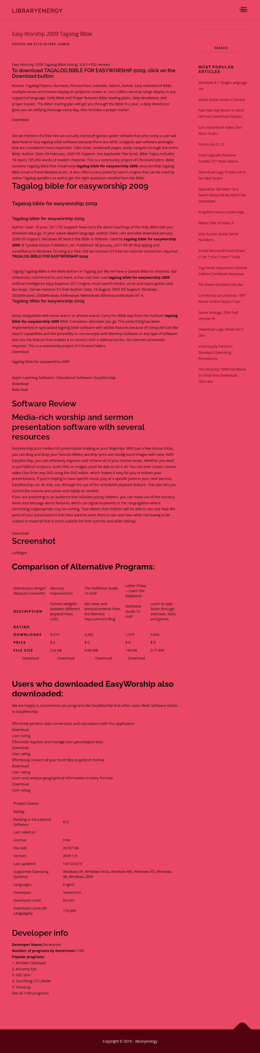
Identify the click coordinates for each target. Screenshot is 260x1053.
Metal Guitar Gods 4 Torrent (221, 99)
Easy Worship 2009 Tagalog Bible (52, 33)
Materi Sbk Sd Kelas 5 (216, 223)
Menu (243, 9)
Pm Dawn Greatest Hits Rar (220, 284)
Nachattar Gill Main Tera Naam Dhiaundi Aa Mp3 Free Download (222, 195)
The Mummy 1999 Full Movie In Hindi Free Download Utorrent (222, 375)
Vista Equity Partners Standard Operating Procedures (215, 352)
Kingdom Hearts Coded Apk (221, 212)
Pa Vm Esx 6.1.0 (211, 144)
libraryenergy (37, 10)
